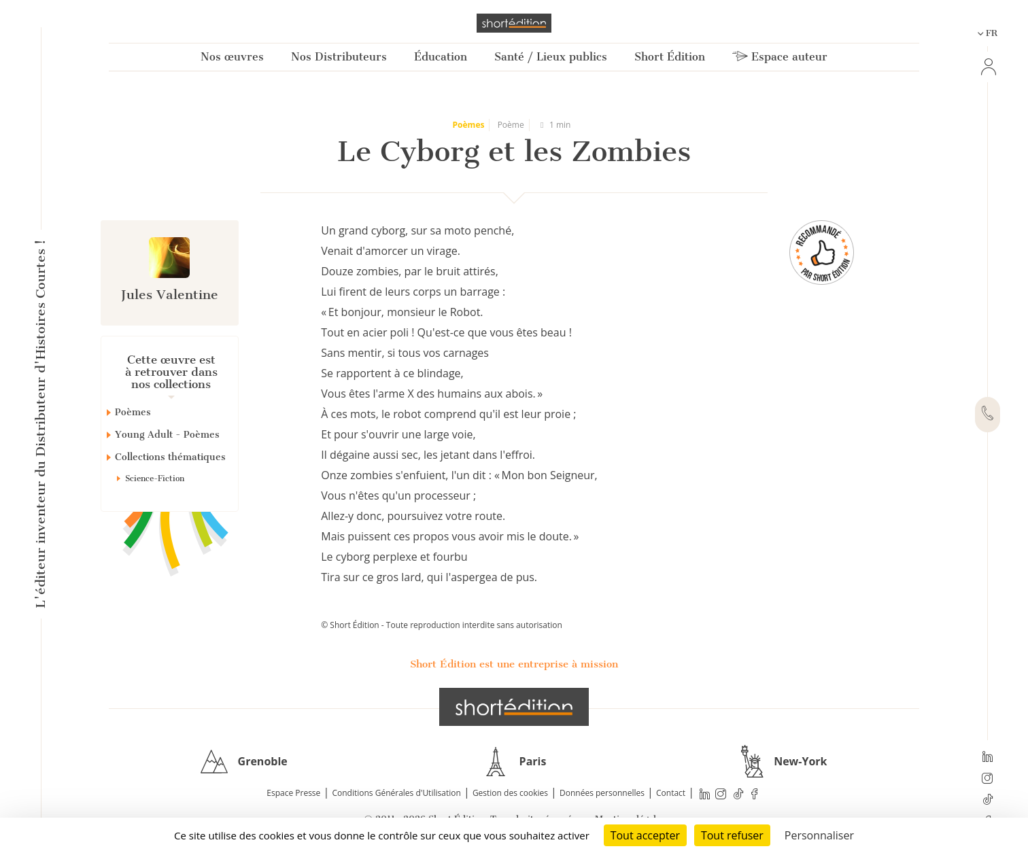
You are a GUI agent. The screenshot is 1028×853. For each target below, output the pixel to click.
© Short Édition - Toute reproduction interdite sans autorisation (441, 625)
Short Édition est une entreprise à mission (514, 664)
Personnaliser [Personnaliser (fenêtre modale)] (819, 835)
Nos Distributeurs (339, 56)
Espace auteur (779, 56)
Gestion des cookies (510, 793)
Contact (670, 793)
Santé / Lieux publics (550, 56)
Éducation (440, 56)
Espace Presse (293, 793)
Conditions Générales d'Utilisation (396, 793)
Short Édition (669, 56)
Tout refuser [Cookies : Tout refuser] (732, 835)
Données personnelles (602, 793)
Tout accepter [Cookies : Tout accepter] (645, 835)
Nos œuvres (232, 56)
